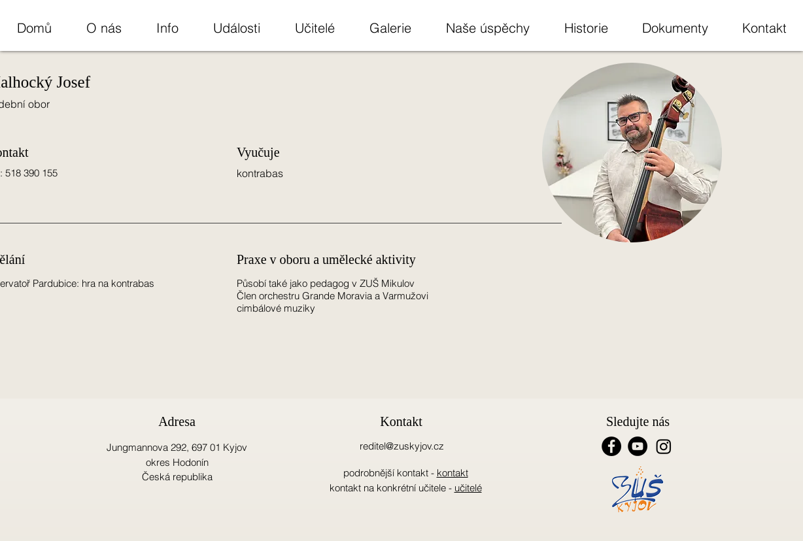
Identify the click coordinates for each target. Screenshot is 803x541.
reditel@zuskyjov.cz (402, 446)
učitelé (468, 488)
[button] (104, 27)
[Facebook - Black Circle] (611, 446)
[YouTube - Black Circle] (637, 446)
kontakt (452, 473)
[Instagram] (664, 446)
